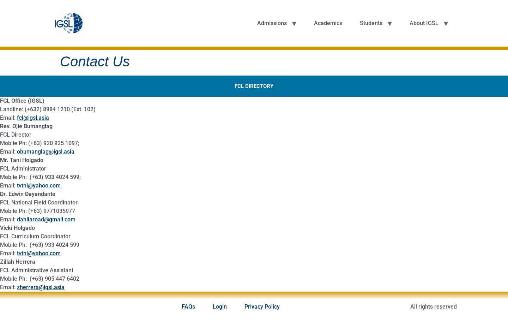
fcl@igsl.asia (33, 117)
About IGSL (424, 23)
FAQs (188, 306)
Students (371, 23)
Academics (328, 23)
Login (220, 306)
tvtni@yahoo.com (39, 185)
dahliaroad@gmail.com (46, 219)
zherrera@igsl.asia (41, 287)
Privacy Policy (262, 306)
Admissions (272, 23)
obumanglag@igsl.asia (45, 151)
